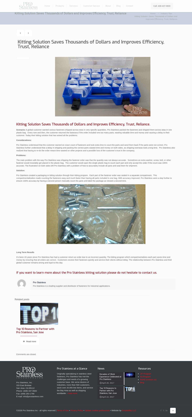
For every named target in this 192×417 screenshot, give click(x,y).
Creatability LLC (129, 410)
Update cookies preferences (97, 410)
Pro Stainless (39, 282)
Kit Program (145, 376)
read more (72, 393)
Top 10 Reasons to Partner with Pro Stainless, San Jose (35, 330)
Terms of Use (63, 410)
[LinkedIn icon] (166, 410)
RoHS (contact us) (148, 379)
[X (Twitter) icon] (164, 410)
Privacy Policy (77, 410)
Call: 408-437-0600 (161, 6)
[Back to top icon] (173, 410)
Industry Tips (166, 13)
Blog (142, 382)
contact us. (149, 273)
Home (153, 13)
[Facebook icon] (161, 410)
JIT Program (145, 374)
